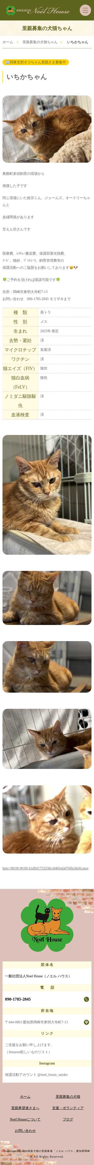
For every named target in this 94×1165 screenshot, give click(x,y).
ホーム (8, 42)
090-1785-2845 (18, 999)
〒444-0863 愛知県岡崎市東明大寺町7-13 (36, 1022)
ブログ (68, 1119)
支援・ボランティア (68, 1108)
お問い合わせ (25, 1131)
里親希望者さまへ (25, 1108)
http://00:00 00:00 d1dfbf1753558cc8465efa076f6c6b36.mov (45, 868)
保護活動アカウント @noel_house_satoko (36, 1075)
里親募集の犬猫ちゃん (40, 42)
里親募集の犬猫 (68, 1097)
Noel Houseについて (25, 1119)
